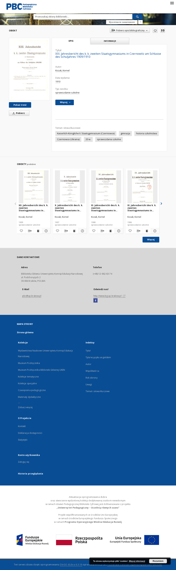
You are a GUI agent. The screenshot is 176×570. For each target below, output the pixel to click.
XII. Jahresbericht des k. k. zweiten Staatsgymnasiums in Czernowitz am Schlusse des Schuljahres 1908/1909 (33, 208)
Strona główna (25, 332)
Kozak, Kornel (62, 70)
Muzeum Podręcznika (29, 363)
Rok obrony (92, 377)
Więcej (151, 239)
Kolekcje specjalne (27, 383)
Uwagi (89, 384)
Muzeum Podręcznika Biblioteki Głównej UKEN (41, 369)
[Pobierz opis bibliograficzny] (29, 231)
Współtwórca (92, 370)
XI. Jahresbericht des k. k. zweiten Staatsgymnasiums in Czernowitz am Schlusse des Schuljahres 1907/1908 (105, 208)
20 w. (88, 139)
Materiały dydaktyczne (29, 396)
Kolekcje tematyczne (28, 376)
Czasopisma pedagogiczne (32, 390)
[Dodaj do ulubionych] (155, 30)
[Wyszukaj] (137, 16)
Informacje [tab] (110, 41)
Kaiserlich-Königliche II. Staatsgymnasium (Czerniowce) (86, 133)
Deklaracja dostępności (30, 432)
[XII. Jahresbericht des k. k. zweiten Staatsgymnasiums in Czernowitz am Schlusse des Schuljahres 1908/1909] (34, 186)
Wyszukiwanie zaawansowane (122, 22)
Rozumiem (158, 561)
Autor (88, 364)
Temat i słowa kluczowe (98, 391)
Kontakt (22, 426)
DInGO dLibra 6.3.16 (71, 564)
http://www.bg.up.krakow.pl (109, 295)
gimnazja (125, 133)
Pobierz (18, 113)
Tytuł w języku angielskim (98, 357)
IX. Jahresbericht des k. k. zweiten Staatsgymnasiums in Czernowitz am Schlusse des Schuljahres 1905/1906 (142, 208)
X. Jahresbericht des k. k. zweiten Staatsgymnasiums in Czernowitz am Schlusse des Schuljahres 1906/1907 (69, 208)
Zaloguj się (23, 461)
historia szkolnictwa (146, 133)
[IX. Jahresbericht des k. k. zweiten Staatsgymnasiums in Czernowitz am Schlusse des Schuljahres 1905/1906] (142, 186)
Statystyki (22, 439)
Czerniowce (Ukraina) (68, 139)
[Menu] (172, 3)
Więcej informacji (137, 561)
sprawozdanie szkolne (67, 92)
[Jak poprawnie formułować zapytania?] (140, 22)
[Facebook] (95, 300)
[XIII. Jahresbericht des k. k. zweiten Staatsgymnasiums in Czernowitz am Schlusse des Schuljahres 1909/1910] (29, 69)
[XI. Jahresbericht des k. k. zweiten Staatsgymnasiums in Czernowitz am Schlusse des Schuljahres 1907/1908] (106, 186)
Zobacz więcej (25, 407)
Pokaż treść (20, 104)
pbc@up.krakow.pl (31, 295)
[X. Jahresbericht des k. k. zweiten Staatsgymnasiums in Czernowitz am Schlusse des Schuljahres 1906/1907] (70, 186)
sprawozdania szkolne (109, 139)
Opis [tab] (71, 41)
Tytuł (88, 350)
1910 (57, 81)
